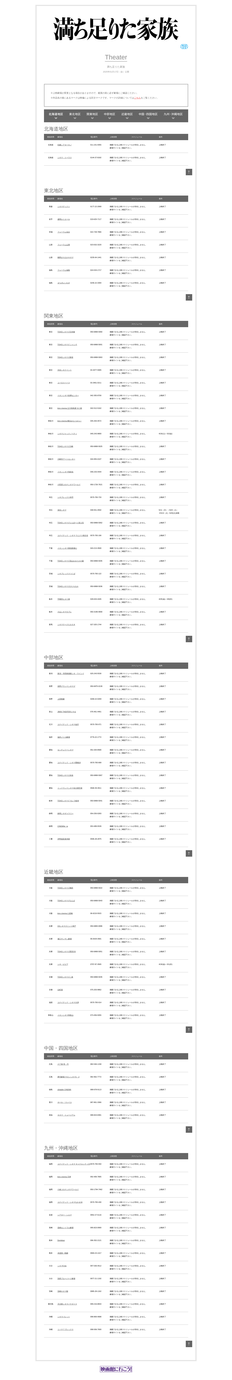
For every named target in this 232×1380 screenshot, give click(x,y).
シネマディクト (64, 206)
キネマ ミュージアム (66, 1115)
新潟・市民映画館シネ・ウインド (71, 673)
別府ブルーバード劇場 (66, 1278)
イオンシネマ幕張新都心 (67, 548)
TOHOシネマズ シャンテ (67, 345)
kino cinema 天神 (64, 1177)
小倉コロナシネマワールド (68, 1189)
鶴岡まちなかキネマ (65, 257)
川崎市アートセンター (66, 459)
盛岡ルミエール (64, 219)
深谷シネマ (62, 510)
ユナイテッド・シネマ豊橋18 (69, 763)
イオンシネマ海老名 (65, 472)
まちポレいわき (64, 283)
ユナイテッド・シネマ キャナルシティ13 (74, 1164)
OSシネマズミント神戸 (67, 926)
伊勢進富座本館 (64, 839)
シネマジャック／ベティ (67, 434)
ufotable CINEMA (64, 1090)
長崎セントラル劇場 (65, 1228)
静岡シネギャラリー (65, 813)
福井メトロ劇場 (64, 737)
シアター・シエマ (65, 1215)
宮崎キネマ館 (63, 1291)
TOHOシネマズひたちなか (68, 586)
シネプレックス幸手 (65, 497)
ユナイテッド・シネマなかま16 (70, 1202)
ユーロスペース (64, 383)
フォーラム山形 (64, 245)
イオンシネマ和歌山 (65, 1015)
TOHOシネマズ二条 (65, 977)
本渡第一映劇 (63, 1253)
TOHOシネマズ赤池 (65, 775)
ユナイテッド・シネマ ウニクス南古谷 (73, 535)
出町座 (60, 990)
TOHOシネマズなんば (66, 901)
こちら (137, 97)
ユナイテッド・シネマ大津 (68, 1002)
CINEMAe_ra (63, 826)
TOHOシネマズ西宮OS (67, 951)
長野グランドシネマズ (66, 686)
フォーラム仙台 (64, 232)
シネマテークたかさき (66, 624)
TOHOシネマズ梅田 (65, 888)
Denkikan (61, 1240)
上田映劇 (61, 699)
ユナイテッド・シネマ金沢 (68, 724)
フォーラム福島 (64, 270)
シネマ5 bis (62, 1266)
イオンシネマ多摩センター (68, 395)
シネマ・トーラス (65, 158)
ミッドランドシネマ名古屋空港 (70, 788)
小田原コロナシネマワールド (69, 485)
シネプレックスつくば (66, 574)
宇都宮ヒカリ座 (64, 599)
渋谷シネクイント (65, 370)
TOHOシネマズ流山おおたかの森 (71, 561)
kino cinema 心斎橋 (65, 913)
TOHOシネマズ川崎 (65, 446)
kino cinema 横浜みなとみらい (70, 421)
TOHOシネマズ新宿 (65, 357)
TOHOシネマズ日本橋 (66, 332)
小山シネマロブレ (65, 612)
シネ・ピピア (63, 964)
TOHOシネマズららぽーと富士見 (71, 523)
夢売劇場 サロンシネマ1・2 (68, 1077)
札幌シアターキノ (65, 145)
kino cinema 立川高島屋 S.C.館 (70, 408)
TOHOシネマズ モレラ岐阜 (68, 801)
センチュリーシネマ (65, 750)
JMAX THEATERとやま (67, 712)
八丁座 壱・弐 (63, 1064)
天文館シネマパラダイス (67, 1304)
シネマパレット (64, 1317)
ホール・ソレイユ (65, 1102)
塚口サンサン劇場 (65, 939)
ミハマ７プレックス (65, 1329)
